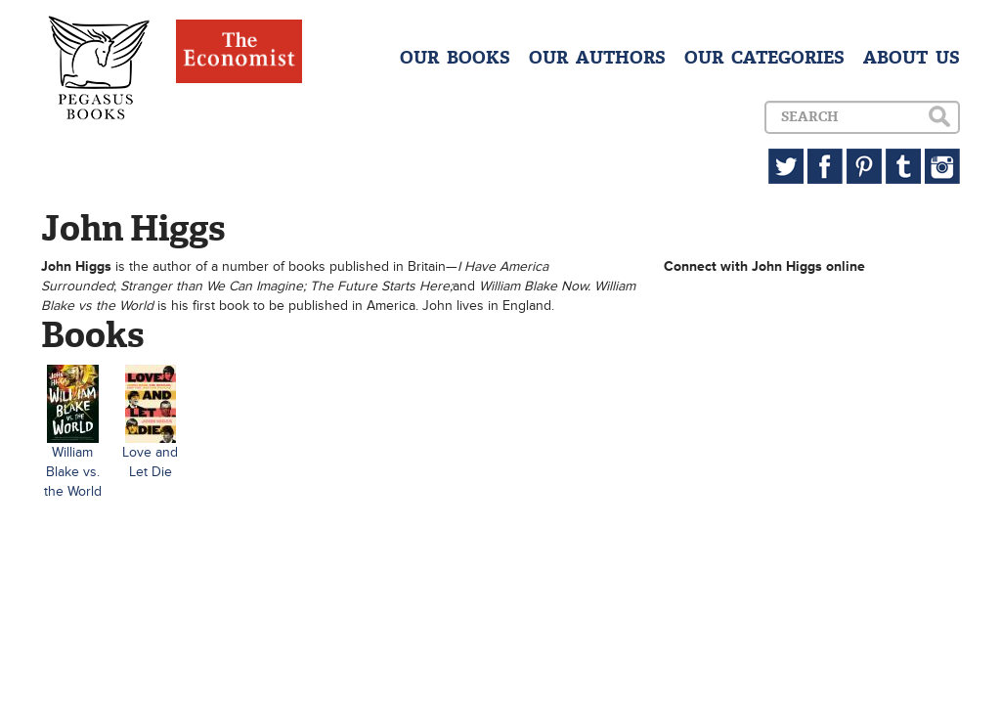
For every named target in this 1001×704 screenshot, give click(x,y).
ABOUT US (911, 57)
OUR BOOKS (455, 57)
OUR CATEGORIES (764, 57)
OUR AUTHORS (597, 57)
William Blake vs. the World (73, 472)
